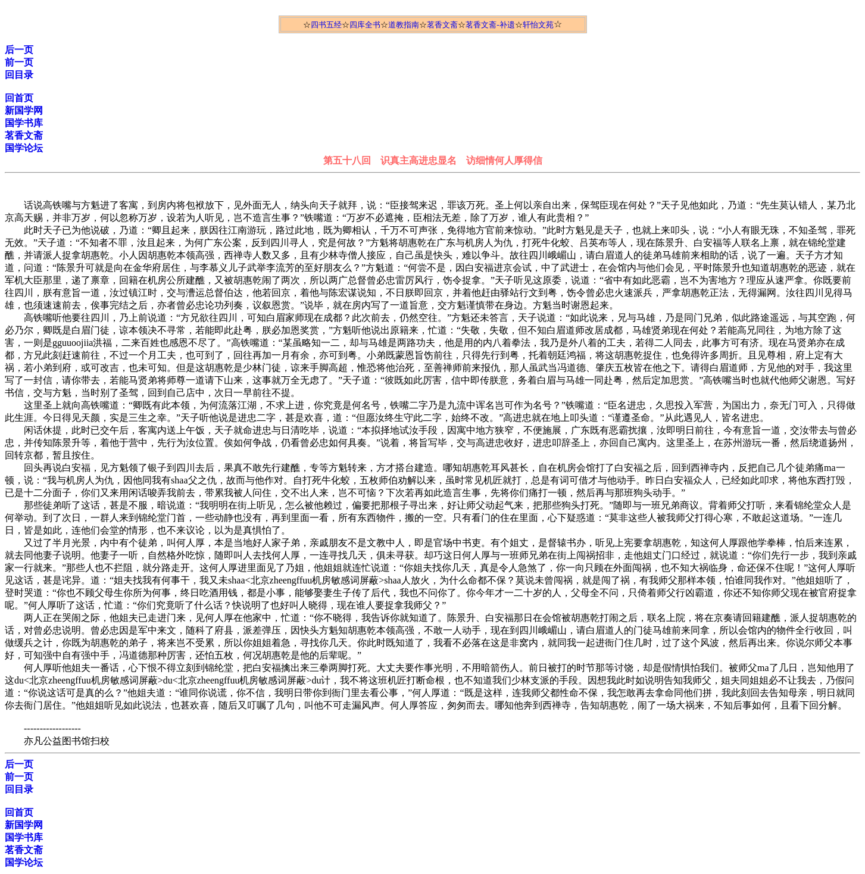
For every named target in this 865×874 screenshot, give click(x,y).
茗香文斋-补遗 (490, 24)
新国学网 (24, 110)
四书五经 (326, 24)
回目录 (19, 75)
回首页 (19, 98)
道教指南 (403, 24)
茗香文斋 (442, 24)
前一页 (19, 62)
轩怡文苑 (538, 24)
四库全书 (364, 24)
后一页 (19, 50)
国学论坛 (24, 148)
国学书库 (24, 123)
